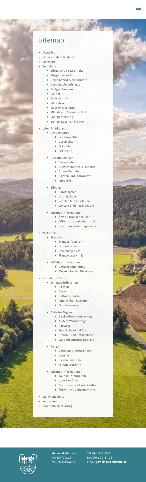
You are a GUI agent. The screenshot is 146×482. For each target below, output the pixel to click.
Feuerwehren (59, 98)
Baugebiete (66, 162)
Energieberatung (62, 117)
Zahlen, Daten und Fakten (68, 121)
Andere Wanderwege (72, 321)
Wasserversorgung (63, 108)
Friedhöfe (65, 180)
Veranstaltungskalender (75, 351)
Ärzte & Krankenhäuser (74, 217)
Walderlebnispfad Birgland (76, 339)
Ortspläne (65, 151)
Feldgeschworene (62, 89)
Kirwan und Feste (70, 360)
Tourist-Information (72, 376)
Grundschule (67, 196)
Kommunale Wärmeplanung (77, 226)
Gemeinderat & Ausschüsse (69, 80)
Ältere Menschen (70, 171)
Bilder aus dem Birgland (58, 57)
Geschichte (66, 141)
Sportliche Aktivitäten (73, 330)
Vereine (64, 355)
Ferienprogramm (70, 364)
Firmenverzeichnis (71, 255)
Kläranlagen (59, 103)
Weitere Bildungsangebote (76, 205)
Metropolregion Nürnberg (76, 271)
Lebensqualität (69, 137)
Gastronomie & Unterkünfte (77, 385)
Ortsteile (65, 146)
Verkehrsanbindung (72, 267)
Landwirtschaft (69, 246)
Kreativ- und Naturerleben (77, 335)
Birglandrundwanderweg (75, 316)
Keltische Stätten (70, 296)
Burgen (63, 291)
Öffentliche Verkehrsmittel (77, 221)
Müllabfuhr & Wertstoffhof (68, 112)
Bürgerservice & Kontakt (67, 70)
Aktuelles (48, 52)
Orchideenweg (68, 305)
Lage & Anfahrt (69, 380)
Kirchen (64, 287)
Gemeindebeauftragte (65, 84)
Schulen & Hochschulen (74, 201)
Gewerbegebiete (70, 251)
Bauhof (55, 94)
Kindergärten (67, 192)
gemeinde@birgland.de (111, 462)
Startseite (49, 62)
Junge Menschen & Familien (77, 167)
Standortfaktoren (70, 241)
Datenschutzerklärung (57, 406)
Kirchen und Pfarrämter (75, 176)
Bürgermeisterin (62, 75)
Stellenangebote (53, 396)
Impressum (50, 401)
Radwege (65, 326)
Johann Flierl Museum (73, 300)
